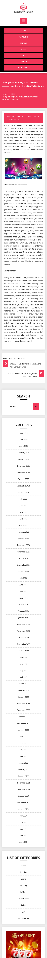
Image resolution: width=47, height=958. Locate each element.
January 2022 (23, 776)
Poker (23, 49)
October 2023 (23, 637)
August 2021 (23, 809)
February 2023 (23, 690)
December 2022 (23, 703)
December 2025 (23, 465)
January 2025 (23, 538)
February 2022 (23, 769)
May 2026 (23, 432)
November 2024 (23, 551)
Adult (23, 865)
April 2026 (23, 439)
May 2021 (23, 828)
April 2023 (23, 677)
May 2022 (23, 749)
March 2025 (23, 525)
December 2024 (23, 545)
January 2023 (23, 696)
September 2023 (23, 644)
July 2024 (23, 578)
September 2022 (23, 723)
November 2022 (23, 710)
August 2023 (23, 650)
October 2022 (23, 716)
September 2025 (23, 485)
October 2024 (23, 558)
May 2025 (23, 512)
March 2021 (23, 842)
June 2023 (23, 664)
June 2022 (23, 743)
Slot (23, 55)
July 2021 (23, 815)
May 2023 (23, 670)
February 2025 (23, 531)
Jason (10, 116)
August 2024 (23, 571)
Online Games (24, 67)
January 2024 (23, 617)
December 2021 (23, 782)
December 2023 (23, 624)
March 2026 (23, 446)
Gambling (23, 37)
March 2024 (23, 604)
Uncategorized (23, 918)
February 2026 (23, 452)
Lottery (23, 61)
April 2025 (23, 518)
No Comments (14, 119)
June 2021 (23, 822)
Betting (23, 43)
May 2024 (23, 591)
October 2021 (23, 795)
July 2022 (23, 736)
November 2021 (23, 789)
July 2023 (23, 657)
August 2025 (23, 492)
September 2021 (23, 802)
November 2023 (23, 631)
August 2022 (23, 729)
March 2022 (23, 762)
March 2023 (23, 683)
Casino (23, 30)
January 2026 (23, 459)
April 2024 (23, 598)
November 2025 (23, 472)
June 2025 (23, 505)
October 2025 (23, 479)
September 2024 (23, 565)
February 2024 (23, 611)
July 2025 (23, 498)
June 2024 (23, 584)
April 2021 (23, 835)
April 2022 (23, 756)
